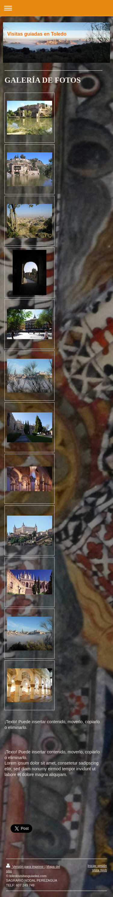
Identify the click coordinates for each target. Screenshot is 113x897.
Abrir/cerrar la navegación (56, 8)
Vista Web (99, 870)
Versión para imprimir (25, 866)
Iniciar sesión (97, 865)
